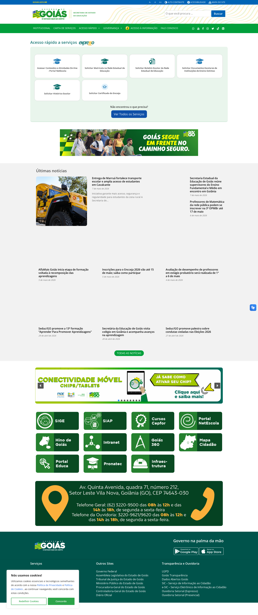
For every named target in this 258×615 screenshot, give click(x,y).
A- (150, 2)
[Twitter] (213, 28)
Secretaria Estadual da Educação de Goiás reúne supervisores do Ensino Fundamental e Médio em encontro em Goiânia (206, 184)
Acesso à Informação (144, 28)
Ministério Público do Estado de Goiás (119, 583)
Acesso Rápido (89, 28)
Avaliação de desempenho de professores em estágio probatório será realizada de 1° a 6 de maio (192, 273)
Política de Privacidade (50, 585)
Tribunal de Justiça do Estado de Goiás (120, 579)
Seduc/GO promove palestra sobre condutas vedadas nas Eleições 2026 (188, 330)
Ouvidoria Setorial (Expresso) (180, 591)
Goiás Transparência (175, 575)
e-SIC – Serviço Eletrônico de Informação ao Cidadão (194, 587)
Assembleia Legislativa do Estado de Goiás (122, 575)
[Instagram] (208, 28)
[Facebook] (203, 28)
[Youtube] (198, 28)
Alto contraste (176, 2)
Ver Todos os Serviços (129, 114)
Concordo (61, 601)
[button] (129, 386)
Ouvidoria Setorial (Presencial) (180, 595)
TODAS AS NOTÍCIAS (129, 353)
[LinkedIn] (223, 28)
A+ (160, 2)
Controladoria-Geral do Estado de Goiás (121, 591)
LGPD (165, 571)
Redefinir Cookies (29, 601)
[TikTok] (218, 28)
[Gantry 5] (50, 545)
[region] (43, 589)
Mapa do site (218, 2)
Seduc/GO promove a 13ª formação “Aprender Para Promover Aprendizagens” (65, 330)
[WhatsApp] (193, 28)
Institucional (41, 28)
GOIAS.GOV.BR (40, 2)
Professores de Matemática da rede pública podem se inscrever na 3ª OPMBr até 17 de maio (207, 206)
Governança (112, 28)
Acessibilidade (198, 2)
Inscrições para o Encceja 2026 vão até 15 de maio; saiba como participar (128, 271)
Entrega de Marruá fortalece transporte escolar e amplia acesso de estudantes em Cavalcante (117, 181)
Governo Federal (106, 571)
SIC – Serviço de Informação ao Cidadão (186, 583)
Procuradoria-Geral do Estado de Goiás (120, 587)
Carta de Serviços (64, 28)
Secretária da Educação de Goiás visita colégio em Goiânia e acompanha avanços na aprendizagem (128, 332)
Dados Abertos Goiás (175, 579)
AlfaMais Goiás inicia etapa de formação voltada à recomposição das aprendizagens (64, 273)
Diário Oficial (104, 595)
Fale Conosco (169, 28)
